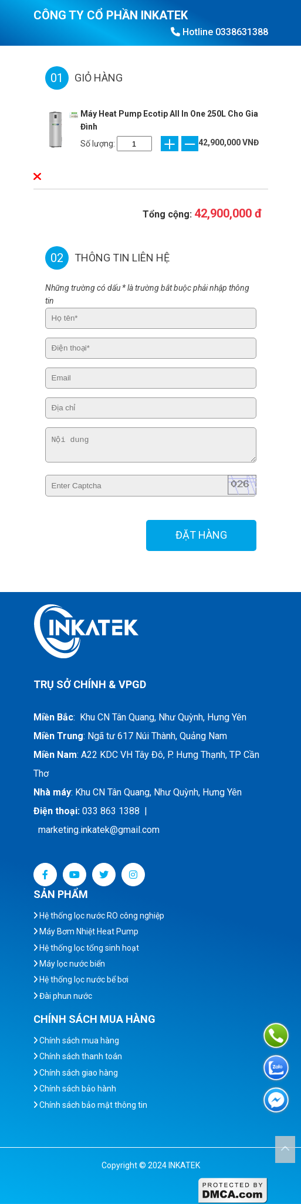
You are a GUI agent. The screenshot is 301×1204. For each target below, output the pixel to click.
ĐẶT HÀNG (201, 535)
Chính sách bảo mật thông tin (90, 1105)
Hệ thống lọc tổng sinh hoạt (86, 948)
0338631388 (241, 32)
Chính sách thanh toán (77, 1056)
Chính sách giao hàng (75, 1072)
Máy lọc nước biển (69, 963)
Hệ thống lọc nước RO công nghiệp (98, 915)
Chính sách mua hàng (76, 1040)
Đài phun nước (62, 996)
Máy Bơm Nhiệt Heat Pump (85, 931)
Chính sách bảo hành (74, 1088)
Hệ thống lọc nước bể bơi (80, 979)
